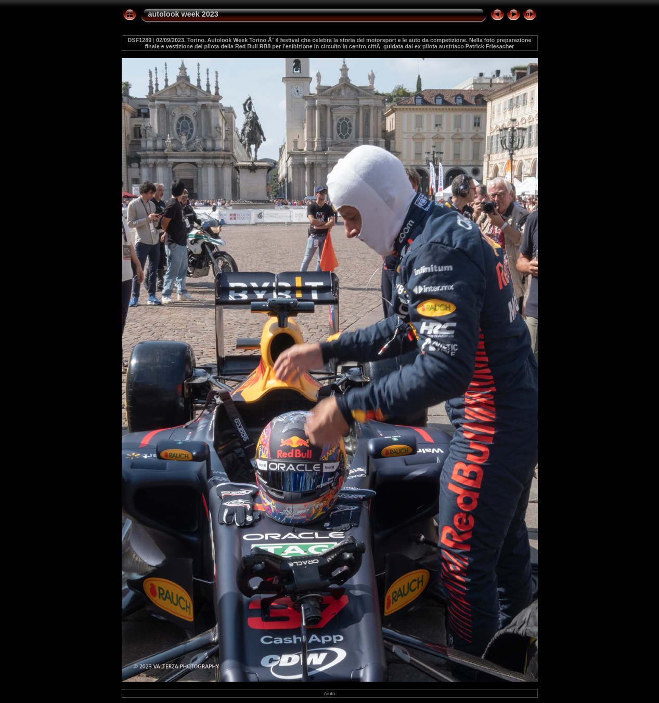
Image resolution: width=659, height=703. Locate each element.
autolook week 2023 (183, 14)
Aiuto (329, 693)
